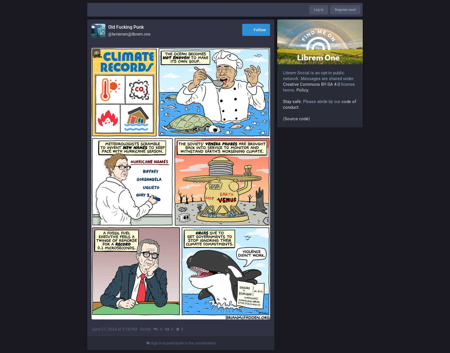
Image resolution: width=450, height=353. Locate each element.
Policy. (302, 90)
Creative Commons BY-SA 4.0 (311, 84)
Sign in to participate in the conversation (181, 343)
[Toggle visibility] (96, 53)
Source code (296, 118)
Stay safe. (292, 101)
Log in (318, 10)
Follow (256, 30)
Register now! (345, 10)
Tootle (145, 329)
